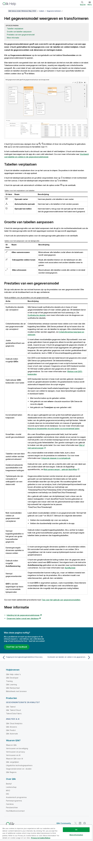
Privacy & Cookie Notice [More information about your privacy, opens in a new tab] (40, 838)
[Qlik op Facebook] (84, 823)
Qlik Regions (11, 772)
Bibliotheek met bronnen (16, 691)
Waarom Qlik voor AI (14, 759)
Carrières (10, 804)
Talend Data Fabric (14, 713)
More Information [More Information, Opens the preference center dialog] (76, 835)
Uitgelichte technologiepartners (19, 765)
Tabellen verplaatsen (15, 29)
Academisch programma (16, 797)
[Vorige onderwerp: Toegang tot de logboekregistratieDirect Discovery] (24, 657)
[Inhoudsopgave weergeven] (5, 11)
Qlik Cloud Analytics (14, 723)
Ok (76, 830)
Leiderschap (11, 787)
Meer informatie (13, 38)
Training (9, 681)
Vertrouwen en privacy (15, 752)
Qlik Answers (11, 727)
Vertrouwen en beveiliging (17, 748)
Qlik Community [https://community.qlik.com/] (63, 823)
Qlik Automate (12, 734)
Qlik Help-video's (13, 674)
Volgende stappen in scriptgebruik (55, 458)
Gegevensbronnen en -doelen (18, 769)
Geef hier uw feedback (16, 647)
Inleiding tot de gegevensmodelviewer (23, 615)
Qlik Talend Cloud (13, 710)
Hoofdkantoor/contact (15, 811)
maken (41, 11)
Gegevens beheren (54, 11)
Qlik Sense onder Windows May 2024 (22, 11)
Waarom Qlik (11, 745)
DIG (7, 794)
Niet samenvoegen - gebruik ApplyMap (60, 469)
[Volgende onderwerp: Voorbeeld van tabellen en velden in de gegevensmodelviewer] (69, 657)
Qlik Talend (10, 707)
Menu (90, 5)
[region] (46, 833)
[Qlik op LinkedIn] (80, 823)
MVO (8, 790)
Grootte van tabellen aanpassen (19, 32)
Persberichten (12, 807)
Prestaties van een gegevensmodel (21, 35)
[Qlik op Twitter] (75, 823)
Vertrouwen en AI (13, 755)
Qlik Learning (11, 684)
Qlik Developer (12, 678)
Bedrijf (9, 784)
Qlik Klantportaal (13, 688)
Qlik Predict (11, 730)
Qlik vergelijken (12, 762)
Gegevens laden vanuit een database (23, 618)
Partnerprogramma (14, 801)
